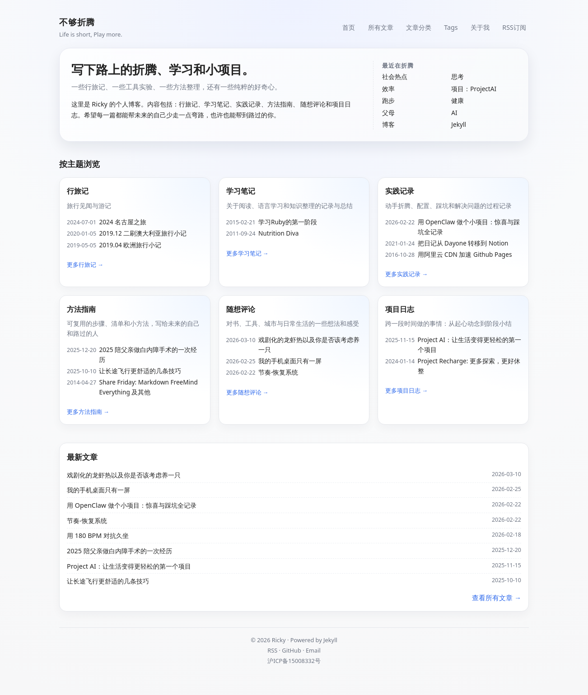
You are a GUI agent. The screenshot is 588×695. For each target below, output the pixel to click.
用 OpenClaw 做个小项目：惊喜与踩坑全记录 (469, 227)
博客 (388, 124)
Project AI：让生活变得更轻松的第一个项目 (469, 344)
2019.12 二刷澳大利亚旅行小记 (143, 233)
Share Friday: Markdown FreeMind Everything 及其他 (148, 387)
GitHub (291, 650)
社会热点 (394, 76)
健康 (457, 100)
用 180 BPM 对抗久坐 (98, 535)
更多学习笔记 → (247, 253)
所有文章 (379, 27)
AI (454, 112)
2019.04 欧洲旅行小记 (130, 245)
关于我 (479, 27)
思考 (457, 76)
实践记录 (399, 191)
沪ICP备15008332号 (294, 661)
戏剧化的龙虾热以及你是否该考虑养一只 (308, 344)
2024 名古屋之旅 (122, 222)
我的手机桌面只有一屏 (290, 361)
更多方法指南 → (88, 412)
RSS (272, 650)
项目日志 (399, 309)
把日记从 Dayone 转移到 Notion (463, 243)
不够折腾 (77, 22)
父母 (388, 112)
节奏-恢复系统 (278, 372)
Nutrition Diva (278, 233)
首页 (347, 27)
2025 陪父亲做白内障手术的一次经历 (148, 354)
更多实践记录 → (406, 274)
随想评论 (240, 309)
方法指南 (81, 309)
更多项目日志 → (406, 390)
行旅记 (78, 191)
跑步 (388, 100)
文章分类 (417, 27)
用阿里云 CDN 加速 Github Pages (465, 254)
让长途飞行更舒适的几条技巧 (140, 370)
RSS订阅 (514, 27)
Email (313, 650)
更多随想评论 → (247, 392)
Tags (450, 27)
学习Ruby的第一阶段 (287, 222)
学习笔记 (240, 191)
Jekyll (458, 124)
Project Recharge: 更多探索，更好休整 (469, 366)
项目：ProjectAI (473, 88)
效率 (388, 88)
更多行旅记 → (85, 264)
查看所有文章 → (496, 597)
